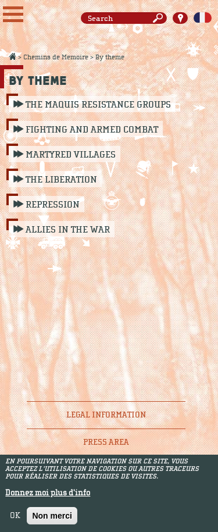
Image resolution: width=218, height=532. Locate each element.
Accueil (12, 56)
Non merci (52, 518)
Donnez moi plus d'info (47, 496)
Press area (106, 442)
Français (203, 18)
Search (160, 18)
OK (15, 518)
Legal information (106, 414)
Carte (180, 18)
